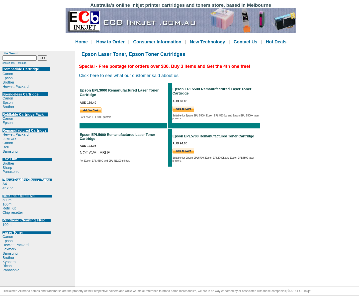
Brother (8, 82)
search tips (8, 63)
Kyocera (9, 262)
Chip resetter (12, 212)
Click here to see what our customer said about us (129, 75)
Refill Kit (9, 208)
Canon (7, 74)
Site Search (10, 53)
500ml (7, 200)
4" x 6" (7, 188)
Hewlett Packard (15, 87)
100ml (7, 204)
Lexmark (9, 139)
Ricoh (7, 266)
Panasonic (10, 172)
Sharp (7, 168)
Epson (7, 78)
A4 (4, 184)
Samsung (10, 151)
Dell (5, 147)
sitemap (22, 63)
